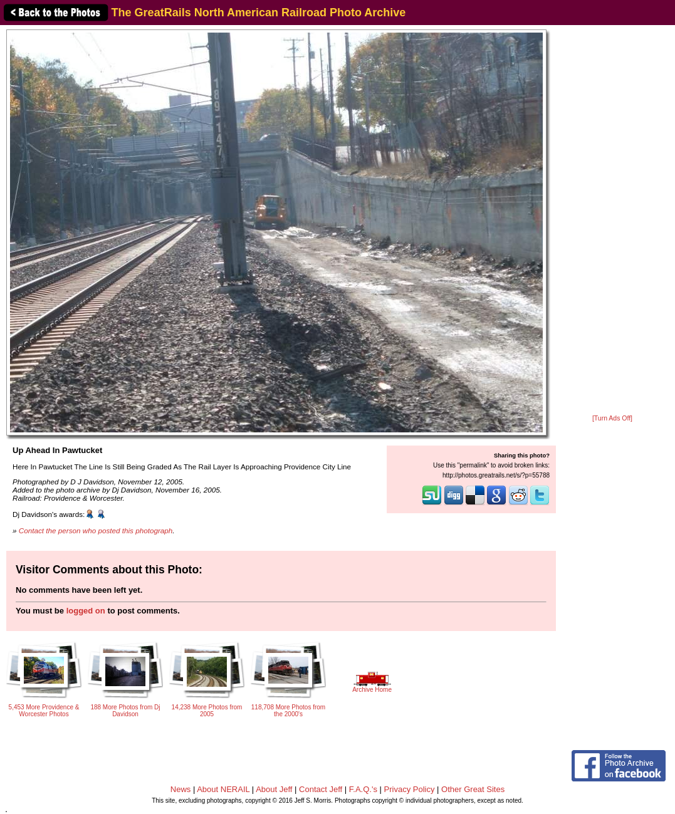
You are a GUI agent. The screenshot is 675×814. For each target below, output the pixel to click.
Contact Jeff (320, 789)
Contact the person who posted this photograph (96, 530)
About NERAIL (223, 789)
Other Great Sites (473, 789)
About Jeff (274, 789)
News (180, 789)
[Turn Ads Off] (612, 418)
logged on (85, 610)
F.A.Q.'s (363, 789)
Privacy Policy (409, 789)
